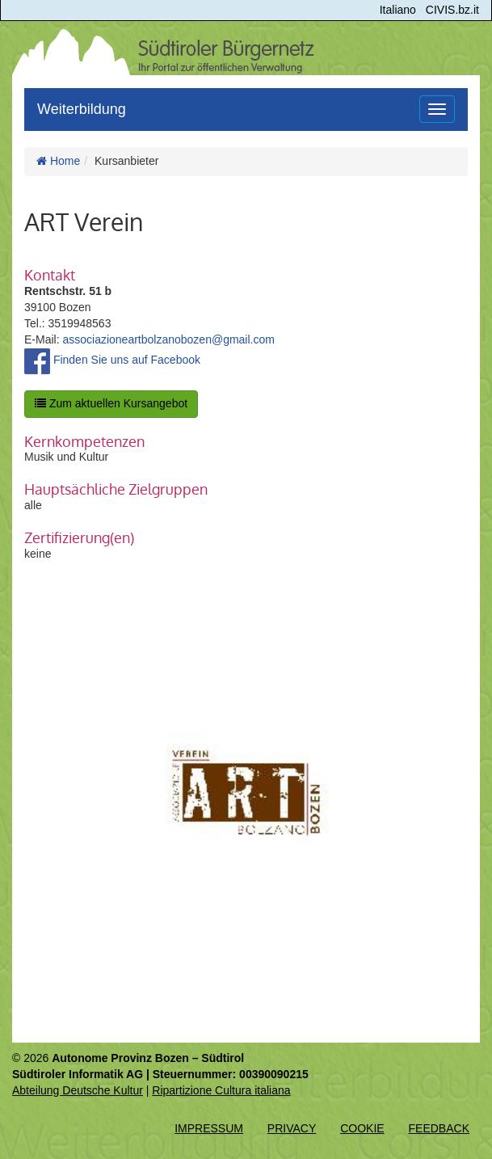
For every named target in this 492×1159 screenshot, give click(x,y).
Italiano (398, 9)
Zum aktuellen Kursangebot (111, 403)
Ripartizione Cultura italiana (221, 1090)
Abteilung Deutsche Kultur (77, 1090)
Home (58, 160)
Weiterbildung (81, 109)
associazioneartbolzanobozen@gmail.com (168, 339)
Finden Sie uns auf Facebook (112, 359)
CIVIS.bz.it (452, 9)
